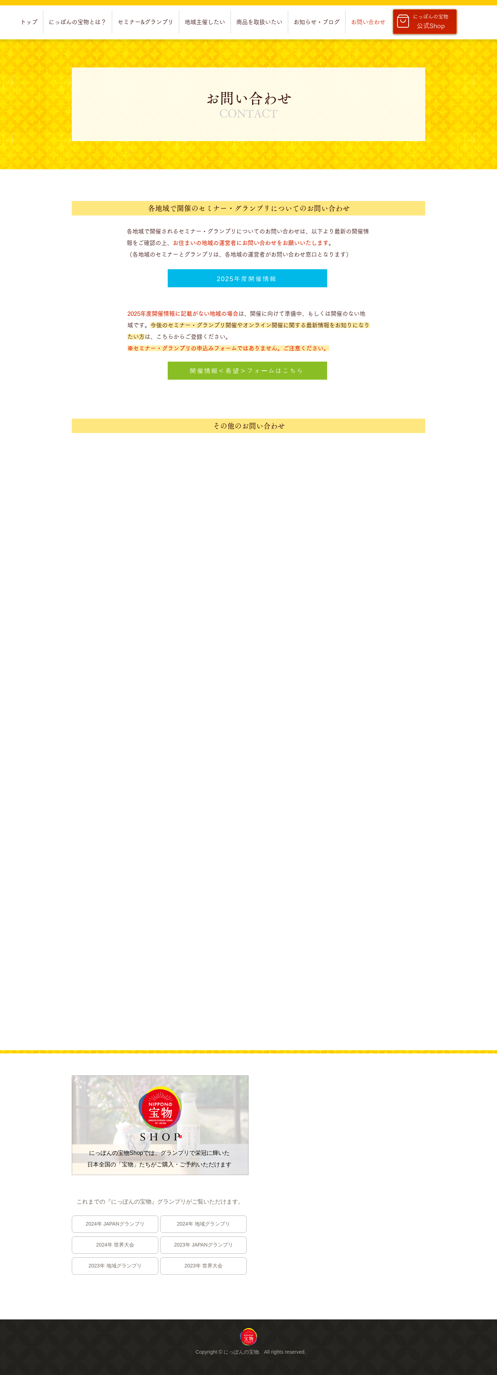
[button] (77, 22)
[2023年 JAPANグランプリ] (203, 1245)
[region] (248, 1336)
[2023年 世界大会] (203, 1266)
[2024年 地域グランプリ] (203, 1224)
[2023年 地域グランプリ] (115, 1266)
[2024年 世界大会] (115, 1245)
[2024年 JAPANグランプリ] (115, 1224)
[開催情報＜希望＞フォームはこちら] (247, 371)
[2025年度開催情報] (247, 278)
